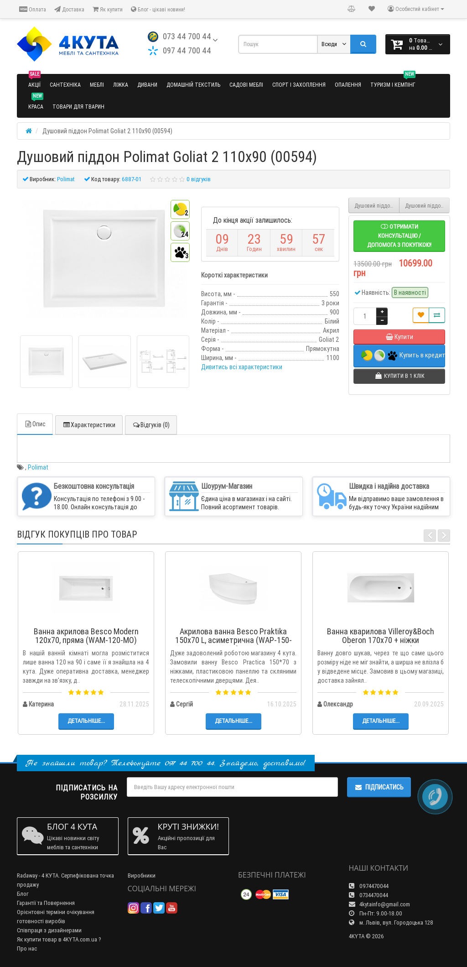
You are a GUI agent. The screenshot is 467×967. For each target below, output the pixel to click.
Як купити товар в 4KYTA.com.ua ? (59, 935)
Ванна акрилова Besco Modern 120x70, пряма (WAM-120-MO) (86, 631)
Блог (23, 889)
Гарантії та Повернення (46, 898)
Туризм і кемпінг (392, 81)
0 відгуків (199, 179)
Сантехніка (65, 84)
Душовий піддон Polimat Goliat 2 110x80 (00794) (377, 205)
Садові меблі (246, 84)
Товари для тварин (78, 106)
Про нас (27, 944)
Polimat (38, 463)
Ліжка (120, 84)
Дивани (147, 84)
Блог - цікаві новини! (158, 9)
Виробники (142, 871)
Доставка (69, 9)
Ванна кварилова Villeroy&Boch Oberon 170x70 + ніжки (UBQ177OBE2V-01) (380, 636)
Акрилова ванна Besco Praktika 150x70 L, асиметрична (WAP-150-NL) (233, 636)
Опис (35, 419)
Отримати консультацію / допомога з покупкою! (399, 236)
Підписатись (379, 783)
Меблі (97, 84)
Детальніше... (86, 716)
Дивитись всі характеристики (241, 367)
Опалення (348, 84)
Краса (35, 103)
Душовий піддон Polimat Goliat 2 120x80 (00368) (427, 205)
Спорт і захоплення (299, 84)
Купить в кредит (403, 356)
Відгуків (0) (151, 420)
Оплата (32, 9)
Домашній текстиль (193, 84)
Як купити (108, 9)
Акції (34, 81)
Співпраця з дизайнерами (49, 926)
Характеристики (88, 420)
